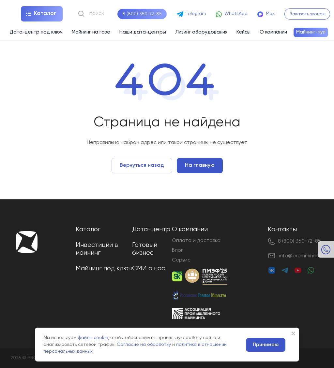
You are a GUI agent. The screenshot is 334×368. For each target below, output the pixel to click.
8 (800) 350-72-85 (142, 14)
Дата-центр (151, 229)
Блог (177, 250)
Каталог (88, 229)
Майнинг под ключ (104, 268)
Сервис (181, 260)
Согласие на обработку (144, 344)
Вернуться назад (142, 165)
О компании (190, 229)
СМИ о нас (148, 268)
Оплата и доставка (196, 240)
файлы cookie (93, 337)
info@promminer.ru (301, 256)
